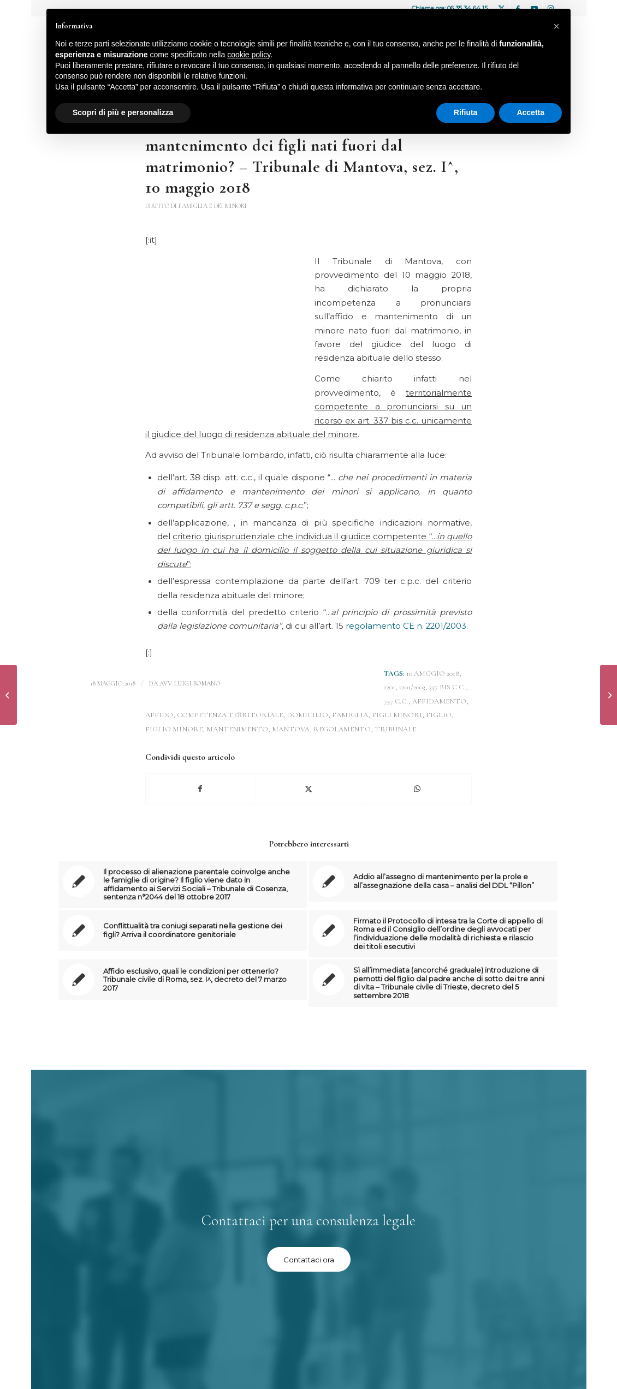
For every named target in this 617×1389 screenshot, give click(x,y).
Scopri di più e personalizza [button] (123, 112)
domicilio (307, 715)
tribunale (395, 729)
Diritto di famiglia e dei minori (196, 206)
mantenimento (237, 729)
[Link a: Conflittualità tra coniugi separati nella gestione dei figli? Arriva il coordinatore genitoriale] (182, 930)
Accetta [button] (530, 112)
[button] (556, 26)
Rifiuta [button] (466, 112)
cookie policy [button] (248, 54)
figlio (439, 715)
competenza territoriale (230, 715)
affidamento (439, 701)
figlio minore (174, 729)
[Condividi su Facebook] (200, 789)
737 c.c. (396, 701)
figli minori (397, 715)
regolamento (342, 729)
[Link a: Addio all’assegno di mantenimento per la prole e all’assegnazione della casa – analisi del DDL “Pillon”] (432, 881)
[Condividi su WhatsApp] (417, 789)
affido (159, 715)
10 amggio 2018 (432, 673)
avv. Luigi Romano (190, 683)
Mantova (291, 729)
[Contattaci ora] (309, 1259)
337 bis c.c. (447, 687)
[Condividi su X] (309, 789)
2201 (389, 687)
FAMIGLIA (350, 715)
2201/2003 (412, 687)
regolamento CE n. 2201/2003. (407, 626)
